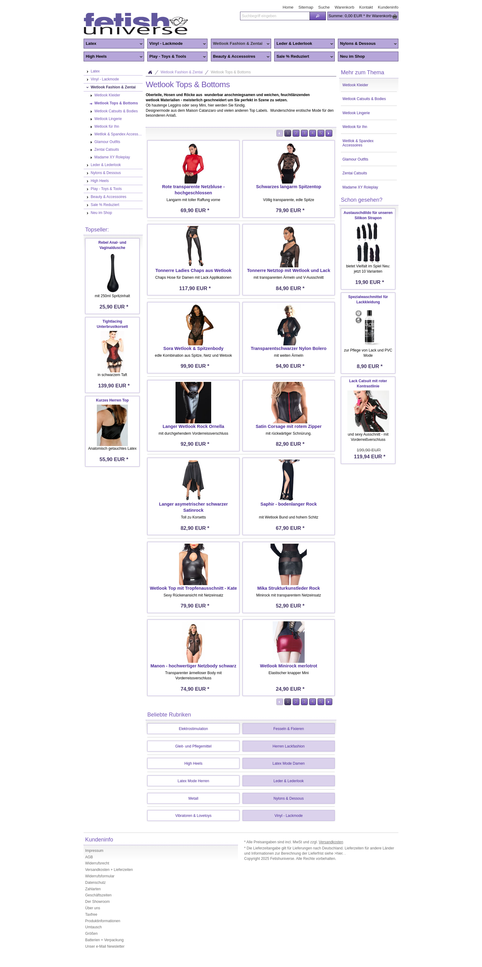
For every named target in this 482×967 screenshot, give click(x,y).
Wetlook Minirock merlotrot (288, 665)
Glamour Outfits (355, 159)
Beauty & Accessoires (240, 57)
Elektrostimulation (193, 729)
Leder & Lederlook (303, 44)
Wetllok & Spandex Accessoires (357, 143)
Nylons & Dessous (367, 44)
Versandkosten (331, 842)
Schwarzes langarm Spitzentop (288, 186)
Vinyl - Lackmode (176, 44)
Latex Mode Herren (193, 781)
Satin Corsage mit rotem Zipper (289, 426)
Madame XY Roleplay (360, 187)
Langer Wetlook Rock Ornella (193, 426)
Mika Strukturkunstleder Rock (288, 588)
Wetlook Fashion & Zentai (240, 44)
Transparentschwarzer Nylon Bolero (288, 348)
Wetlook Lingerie (356, 113)
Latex (113, 44)
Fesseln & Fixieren (288, 729)
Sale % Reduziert (303, 57)
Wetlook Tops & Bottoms (231, 72)
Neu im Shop (352, 56)
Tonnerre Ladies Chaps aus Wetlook (193, 270)
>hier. (339, 853)
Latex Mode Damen (289, 763)
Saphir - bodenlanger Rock (288, 504)
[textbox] (275, 16)
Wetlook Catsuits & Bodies (364, 99)
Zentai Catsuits (354, 173)
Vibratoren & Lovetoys (193, 816)
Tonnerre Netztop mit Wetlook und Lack (288, 270)
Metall (193, 798)
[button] (318, 16)
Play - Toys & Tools (176, 57)
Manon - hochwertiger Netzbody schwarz (193, 665)
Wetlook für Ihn (354, 127)
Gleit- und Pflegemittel (193, 746)
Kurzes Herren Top (112, 400)
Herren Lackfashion (289, 746)
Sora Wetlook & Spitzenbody (193, 348)
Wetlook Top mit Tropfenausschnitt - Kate (193, 588)
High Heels (113, 57)
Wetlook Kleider (355, 85)
